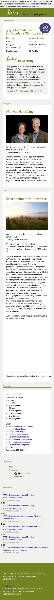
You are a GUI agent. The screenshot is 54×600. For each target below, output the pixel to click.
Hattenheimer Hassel (17, 429)
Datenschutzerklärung (25, 6)
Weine (11, 21)
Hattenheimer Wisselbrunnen (21, 426)
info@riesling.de (17, 591)
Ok (37, 6)
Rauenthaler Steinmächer (19, 442)
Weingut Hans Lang (37, 38)
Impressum (29, 591)
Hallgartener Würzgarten (19, 445)
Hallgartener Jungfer (17, 432)
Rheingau (33, 41)
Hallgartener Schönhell (18, 434)
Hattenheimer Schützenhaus (26, 198)
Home (5, 21)
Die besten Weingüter (18, 569)
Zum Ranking (8, 586)
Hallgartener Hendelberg (19, 437)
